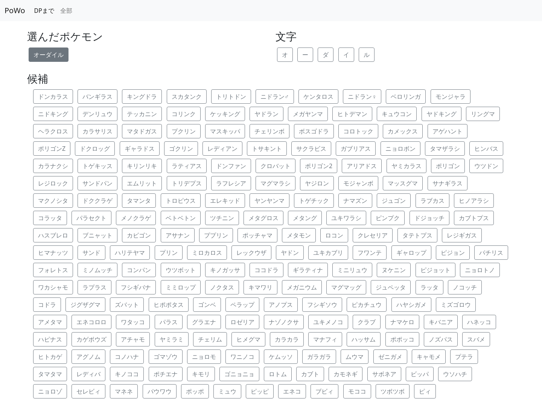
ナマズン (355, 200)
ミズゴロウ (456, 304)
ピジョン (453, 252)
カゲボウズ (91, 339)
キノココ (127, 374)
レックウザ (251, 252)
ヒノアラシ (474, 200)
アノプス (281, 304)
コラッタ (50, 218)
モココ (357, 391)
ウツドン (486, 166)
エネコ (292, 391)
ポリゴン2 (318, 166)
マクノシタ (53, 200)
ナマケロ (402, 322)
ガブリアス (356, 148)
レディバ (88, 374)
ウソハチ (455, 374)
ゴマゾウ (166, 356)
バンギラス (97, 96)
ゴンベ (207, 304)
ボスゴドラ (314, 131)
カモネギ (345, 374)
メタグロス (263, 218)
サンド (91, 252)
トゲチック (314, 200)
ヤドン (290, 252)
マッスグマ (403, 183)
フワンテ (370, 252)
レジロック (53, 183)
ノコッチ (465, 287)
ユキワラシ (346, 218)
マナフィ (325, 339)
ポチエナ (166, 374)
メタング (305, 218)
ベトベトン (181, 218)
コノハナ (127, 356)
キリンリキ (142, 166)
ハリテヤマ (130, 252)
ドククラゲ (97, 200)
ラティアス (187, 166)
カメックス (403, 131)
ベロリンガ (406, 96)
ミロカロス (207, 252)
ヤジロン (317, 183)
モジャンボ (358, 183)
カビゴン (139, 235)
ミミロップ (181, 287)
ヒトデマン (352, 114)
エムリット (142, 183)
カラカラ (287, 339)
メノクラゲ (136, 218)
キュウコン (397, 114)
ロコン (334, 235)
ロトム (278, 374)
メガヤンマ (308, 114)
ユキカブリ (328, 252)
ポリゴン (448, 166)
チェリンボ (269, 131)
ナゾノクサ (284, 322)
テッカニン (142, 114)
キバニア (441, 322)
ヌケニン (394, 270)
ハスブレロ (53, 235)
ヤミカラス (406, 166)
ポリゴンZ (51, 148)
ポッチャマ (257, 235)
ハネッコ (479, 322)
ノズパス (441, 339)
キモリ (201, 374)
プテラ (464, 356)
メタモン (299, 235)
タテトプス (417, 235)
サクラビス (311, 148)
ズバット (127, 304)
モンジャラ (450, 96)
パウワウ (160, 391)
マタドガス (142, 131)
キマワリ (260, 287)
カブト (310, 374)
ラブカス (432, 200)
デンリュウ (97, 114)
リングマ (483, 114)
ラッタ (429, 287)
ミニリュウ (352, 270)
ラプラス (94, 287)
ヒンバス (486, 148)
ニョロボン (400, 148)
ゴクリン (181, 148)
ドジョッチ (429, 218)
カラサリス (97, 131)
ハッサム (364, 339)
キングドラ (142, 96)
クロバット (275, 166)
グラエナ (204, 322)
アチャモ (133, 339)
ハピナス (50, 339)
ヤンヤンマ (269, 200)
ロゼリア (242, 322)
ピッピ (260, 391)
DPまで (44, 10)
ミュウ (227, 391)
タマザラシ (445, 148)
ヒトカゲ (50, 356)
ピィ (425, 391)
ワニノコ (242, 356)
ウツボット (181, 270)
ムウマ (355, 356)
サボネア (384, 374)
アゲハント (447, 131)
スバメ (476, 339)
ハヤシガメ (411, 304)
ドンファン (231, 166)
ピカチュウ (367, 304)
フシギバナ (136, 287)
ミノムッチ (97, 270)
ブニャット (97, 235)
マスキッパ (225, 131)
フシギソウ (322, 304)
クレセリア (373, 235)
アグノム (88, 356)
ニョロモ (204, 356)
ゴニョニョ (239, 374)
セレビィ (88, 391)
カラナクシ (53, 166)
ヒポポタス (169, 304)
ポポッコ (402, 339)
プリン (169, 252)
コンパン (139, 270)
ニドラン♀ (362, 96)
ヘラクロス (53, 131)
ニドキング (53, 114)
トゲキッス (97, 166)
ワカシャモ (53, 287)
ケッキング (225, 114)
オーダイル (48, 55)
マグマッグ (346, 287)
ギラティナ (308, 270)
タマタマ (50, 374)
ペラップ (242, 304)
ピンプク (388, 218)
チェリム (210, 339)
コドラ (47, 304)
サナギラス (447, 183)
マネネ (124, 391)
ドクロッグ (95, 148)
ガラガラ (319, 356)
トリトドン (231, 96)
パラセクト (91, 218)
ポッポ (195, 391)
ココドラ (266, 270)
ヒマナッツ (53, 252)
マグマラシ (275, 183)
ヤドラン (266, 114)
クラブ (367, 322)
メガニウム (302, 287)
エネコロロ (91, 322)
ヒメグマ (248, 339)
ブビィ (324, 391)
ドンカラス (53, 96)
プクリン (184, 131)
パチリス (491, 252)
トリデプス (187, 183)
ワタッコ (133, 322)
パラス (169, 322)
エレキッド (225, 200)
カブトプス (474, 218)
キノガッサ (225, 270)
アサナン (178, 235)
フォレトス (53, 270)
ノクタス (222, 287)
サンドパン (97, 183)
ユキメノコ (328, 322)
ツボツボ (393, 391)
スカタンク (187, 96)
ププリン (216, 235)
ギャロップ (411, 252)
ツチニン (222, 218)
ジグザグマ (85, 304)
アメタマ (50, 322)
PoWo (15, 10)
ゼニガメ (390, 356)
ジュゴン (394, 200)
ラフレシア (231, 183)
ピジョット (435, 270)
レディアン (222, 148)
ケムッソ (281, 356)
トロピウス (181, 200)
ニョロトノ (480, 270)
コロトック (358, 131)
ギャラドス (140, 148)
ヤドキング (441, 114)
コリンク (184, 114)
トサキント (267, 148)
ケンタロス (318, 96)
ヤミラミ (172, 339)
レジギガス (462, 235)
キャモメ (429, 356)
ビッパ (420, 374)
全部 (66, 10)
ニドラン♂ (274, 96)
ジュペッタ (391, 287)
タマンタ (139, 200)
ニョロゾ (50, 391)
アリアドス (362, 166)
